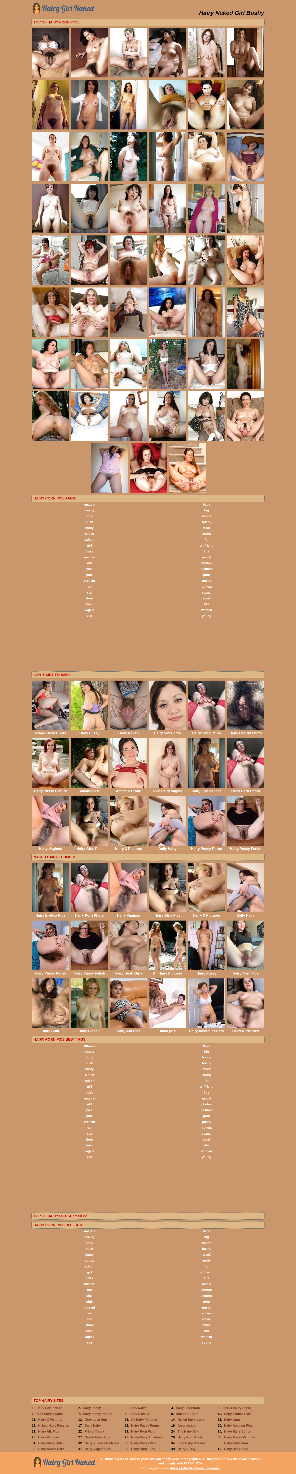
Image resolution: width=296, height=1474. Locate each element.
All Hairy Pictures (144, 1419)
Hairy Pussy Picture (97, 1414)
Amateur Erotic (187, 1414)
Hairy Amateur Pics (238, 1425)
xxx (89, 616)
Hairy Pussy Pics (143, 1443)
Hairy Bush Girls (50, 1443)
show (90, 598)
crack (206, 528)
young (206, 616)
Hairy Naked (138, 1408)
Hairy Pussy (92, 1408)
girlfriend (206, 545)
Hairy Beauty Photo (236, 1408)
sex (89, 592)
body (89, 516)
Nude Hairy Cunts (237, 1431)
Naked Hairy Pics (97, 1437)
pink (89, 575)
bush (89, 522)
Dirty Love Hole (96, 1419)
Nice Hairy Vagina (50, 1414)
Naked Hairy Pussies (53, 1425)
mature (89, 557)
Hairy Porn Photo (190, 1437)
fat (207, 539)
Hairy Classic (139, 1414)
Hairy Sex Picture (49, 1408)
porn (206, 575)
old (89, 563)
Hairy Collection (236, 1443)
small (207, 598)
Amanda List (187, 1425)
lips (206, 551)
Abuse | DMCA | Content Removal (195, 1468)
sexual (206, 592)
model (206, 557)
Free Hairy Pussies (192, 1443)
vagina (90, 610)
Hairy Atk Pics (48, 1431)
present (89, 580)
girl (89, 545)
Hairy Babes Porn (51, 1449)
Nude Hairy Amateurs (147, 1437)
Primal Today (94, 1431)
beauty (89, 510)
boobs (206, 516)
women (206, 610)
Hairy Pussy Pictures (239, 1437)
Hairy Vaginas (48, 1437)
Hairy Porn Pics (142, 1431)
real (89, 586)
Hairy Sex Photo (188, 1408)
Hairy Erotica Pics (237, 1414)
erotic (206, 533)
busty (89, 528)
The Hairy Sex (188, 1431)
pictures (207, 569)
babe (206, 504)
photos (206, 563)
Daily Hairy (93, 1425)
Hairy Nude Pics (143, 1449)
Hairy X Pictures (50, 1419)
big (206, 510)
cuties (89, 533)
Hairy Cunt (232, 1419)
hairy (89, 551)
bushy (206, 522)
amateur (89, 504)
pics (89, 569)
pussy (206, 580)
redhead (207, 586)
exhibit (89, 539)
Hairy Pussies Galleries (102, 1443)
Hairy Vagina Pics (98, 1449)
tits (206, 604)
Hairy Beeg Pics (236, 1449)
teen (89, 604)
